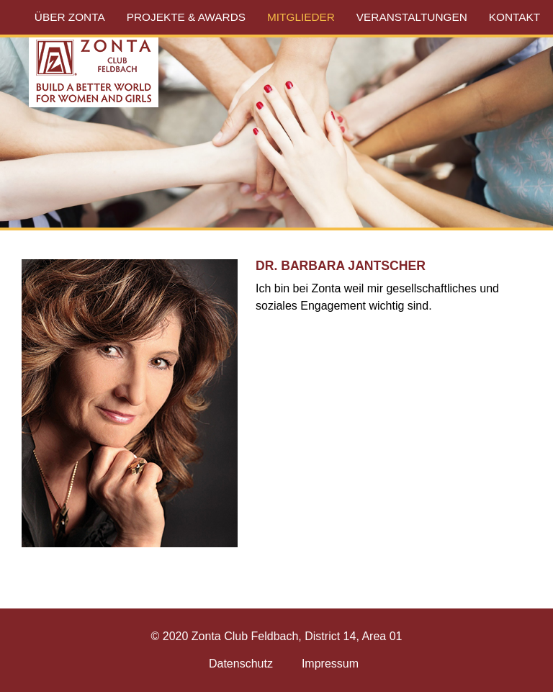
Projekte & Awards (186, 17)
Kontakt (514, 17)
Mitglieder (301, 17)
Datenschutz (241, 663)
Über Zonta (70, 17)
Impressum (330, 663)
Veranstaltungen (411, 17)
